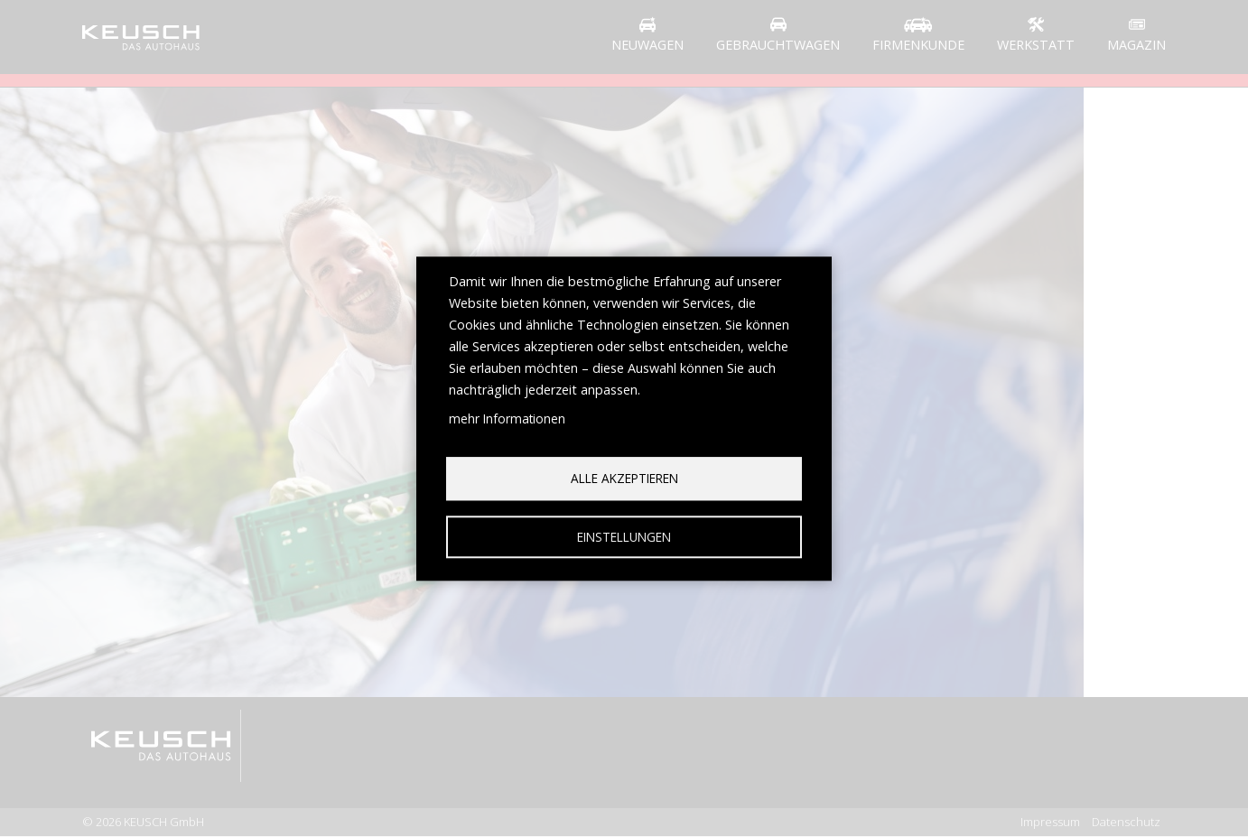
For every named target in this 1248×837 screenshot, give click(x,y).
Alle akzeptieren (624, 478)
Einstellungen (624, 536)
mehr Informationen (507, 418)
